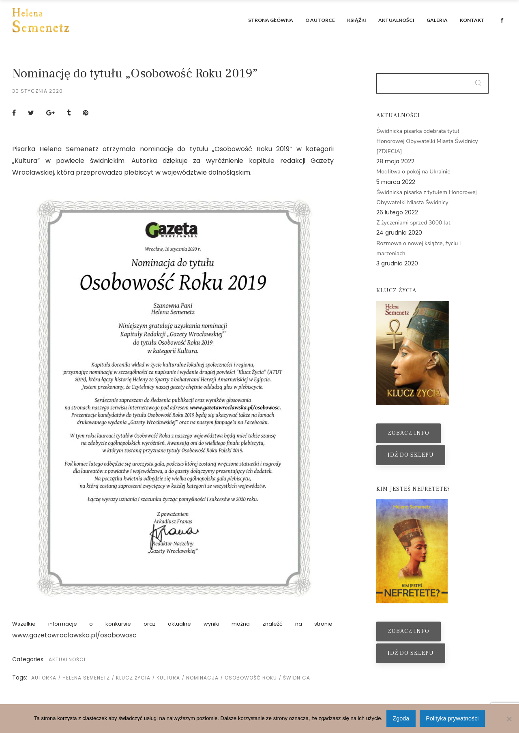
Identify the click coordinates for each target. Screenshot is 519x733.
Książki (356, 20)
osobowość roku (251, 677)
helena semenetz (86, 677)
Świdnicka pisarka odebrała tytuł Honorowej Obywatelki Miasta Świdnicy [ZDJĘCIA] (427, 141)
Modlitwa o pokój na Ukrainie (413, 171)
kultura (168, 677)
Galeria (437, 20)
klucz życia (133, 677)
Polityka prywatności (452, 718)
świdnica (296, 677)
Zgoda (401, 718)
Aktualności (396, 20)
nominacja (202, 677)
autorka (43, 677)
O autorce (320, 20)
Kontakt (472, 20)
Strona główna (270, 20)
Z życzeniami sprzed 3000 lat (413, 223)
